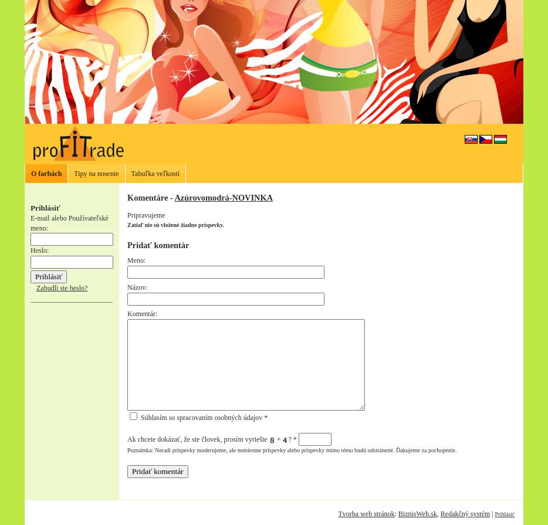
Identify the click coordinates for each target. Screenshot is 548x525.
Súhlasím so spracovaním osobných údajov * (199, 418)
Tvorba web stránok (366, 514)
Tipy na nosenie (96, 174)
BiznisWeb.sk (417, 514)
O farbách (46, 174)
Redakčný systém (465, 514)
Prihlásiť (505, 514)
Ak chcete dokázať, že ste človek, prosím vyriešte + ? (229, 439)
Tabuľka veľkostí (155, 174)
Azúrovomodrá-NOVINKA (223, 197)
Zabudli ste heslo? (61, 288)
